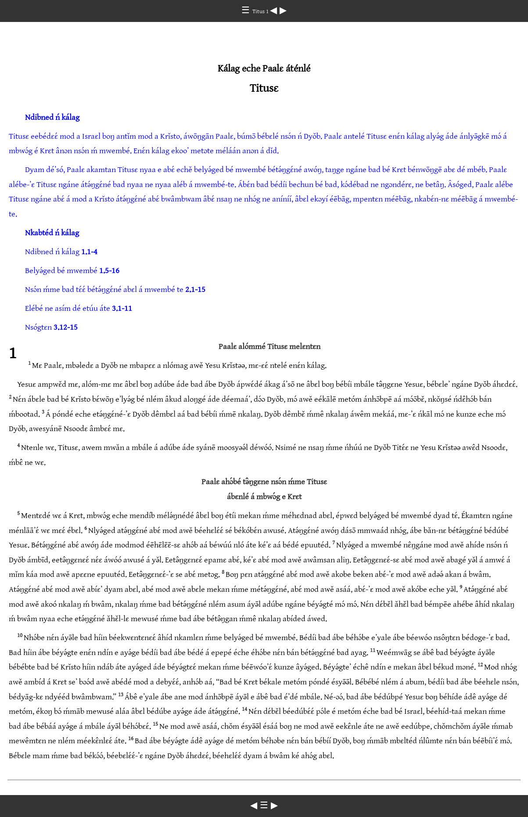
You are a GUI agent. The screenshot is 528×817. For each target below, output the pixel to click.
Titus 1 (261, 11)
